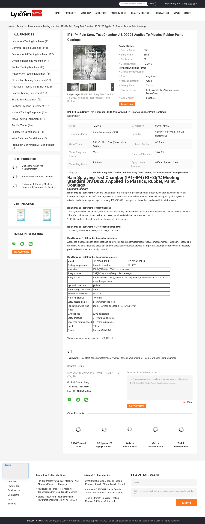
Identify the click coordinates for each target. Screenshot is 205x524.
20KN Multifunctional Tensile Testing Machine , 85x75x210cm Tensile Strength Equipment (105, 483)
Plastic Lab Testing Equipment (29, 80)
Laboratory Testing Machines (28, 41)
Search (151, 4)
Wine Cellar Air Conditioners (27, 138)
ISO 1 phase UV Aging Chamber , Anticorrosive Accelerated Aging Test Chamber (104, 445)
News (176, 13)
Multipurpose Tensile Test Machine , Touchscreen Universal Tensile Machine (57, 490)
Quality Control (141, 13)
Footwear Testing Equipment (28, 106)
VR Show (86, 13)
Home (57, 13)
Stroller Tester (19, 125)
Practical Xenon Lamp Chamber (127, 358)
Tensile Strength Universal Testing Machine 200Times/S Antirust (102, 499)
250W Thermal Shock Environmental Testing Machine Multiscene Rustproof (78, 445)
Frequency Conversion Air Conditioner (33, 144)
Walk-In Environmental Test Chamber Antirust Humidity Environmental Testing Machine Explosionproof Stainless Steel (130, 445)
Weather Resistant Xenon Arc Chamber (91, 358)
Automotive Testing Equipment (29, 73)
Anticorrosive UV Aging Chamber (38, 176)
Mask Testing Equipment (25, 118)
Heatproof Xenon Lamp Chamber (160, 358)
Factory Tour (119, 13)
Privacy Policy (34, 520)
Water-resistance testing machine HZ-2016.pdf (90, 338)
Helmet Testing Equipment (27, 112)
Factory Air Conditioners (25, 131)
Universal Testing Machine (26, 47)
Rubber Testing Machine (25, 67)
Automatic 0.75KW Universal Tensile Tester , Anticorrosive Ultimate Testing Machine (104, 491)
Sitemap (12, 503)
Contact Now (127, 104)
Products (70, 13)
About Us (100, 13)
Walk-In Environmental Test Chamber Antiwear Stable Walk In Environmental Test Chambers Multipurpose (155, 445)
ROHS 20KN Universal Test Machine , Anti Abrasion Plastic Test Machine (58, 482)
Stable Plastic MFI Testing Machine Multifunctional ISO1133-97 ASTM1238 (57, 498)
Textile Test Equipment (24, 99)
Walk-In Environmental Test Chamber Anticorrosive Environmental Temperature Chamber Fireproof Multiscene (181, 445)
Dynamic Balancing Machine (28, 60)
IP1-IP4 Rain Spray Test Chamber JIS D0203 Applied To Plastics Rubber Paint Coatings (90, 97)
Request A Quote (172, 3)
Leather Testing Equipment (27, 93)
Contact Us (162, 13)
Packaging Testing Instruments (29, 86)
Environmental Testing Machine (43, 26)
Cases (187, 13)
